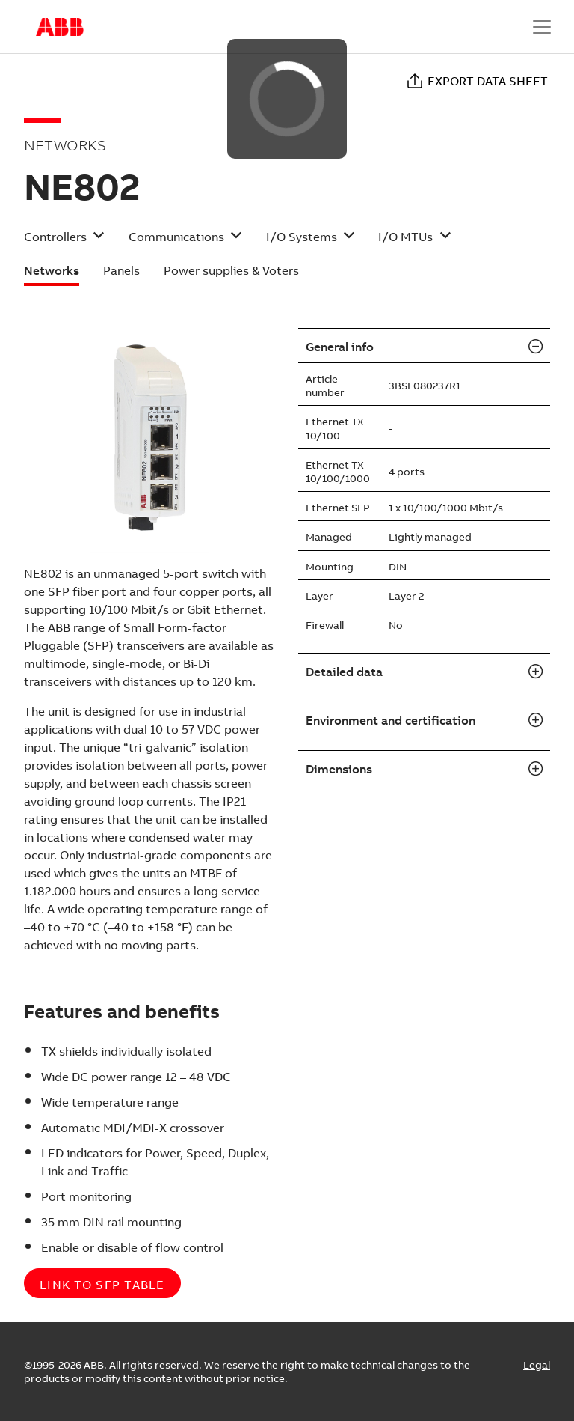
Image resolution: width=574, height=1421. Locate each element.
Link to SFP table (102, 1284)
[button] (64, 241)
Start (60, 27)
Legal (536, 1365)
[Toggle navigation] (542, 27)
